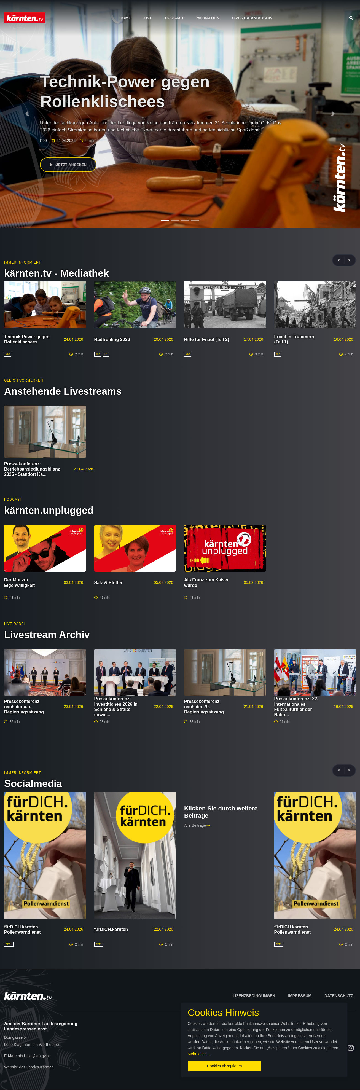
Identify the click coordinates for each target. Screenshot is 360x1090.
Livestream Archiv (252, 18)
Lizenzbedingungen (254, 996)
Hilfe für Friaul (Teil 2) (206, 339)
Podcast (174, 18)
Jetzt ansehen (68, 165)
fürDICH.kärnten (111, 929)
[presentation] (341, 260)
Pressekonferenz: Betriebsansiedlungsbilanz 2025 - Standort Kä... (32, 469)
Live (148, 18)
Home (125, 18)
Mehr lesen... (258, 1053)
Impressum (299, 996)
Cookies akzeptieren (213, 1065)
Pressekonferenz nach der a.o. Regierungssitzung (24, 706)
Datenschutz (338, 996)
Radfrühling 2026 (112, 339)
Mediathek (208, 18)
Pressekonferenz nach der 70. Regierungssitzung (204, 706)
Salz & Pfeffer (108, 582)
